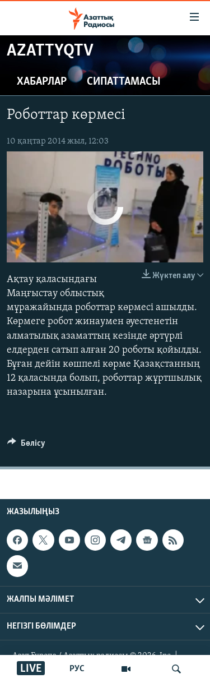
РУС (77, 668)
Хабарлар (42, 81)
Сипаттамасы (124, 81)
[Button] (26, 445)
